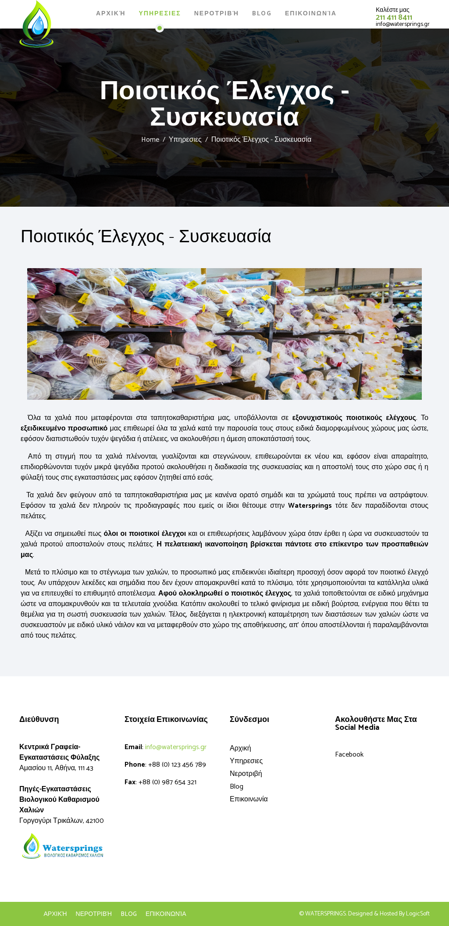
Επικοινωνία (311, 14)
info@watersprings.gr (403, 24)
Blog (262, 14)
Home (150, 140)
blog (129, 915)
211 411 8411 (394, 17)
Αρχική (110, 14)
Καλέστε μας (393, 10)
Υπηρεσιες (160, 14)
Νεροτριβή (216, 14)
